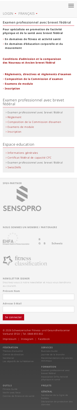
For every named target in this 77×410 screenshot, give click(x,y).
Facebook (44, 339)
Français (27, 13)
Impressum (9, 339)
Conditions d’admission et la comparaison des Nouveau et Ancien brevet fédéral (32, 60)
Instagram (27, 339)
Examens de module (19, 83)
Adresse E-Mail (12, 303)
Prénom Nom (11, 291)
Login (9, 13)
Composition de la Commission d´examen (34, 79)
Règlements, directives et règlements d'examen (38, 74)
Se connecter (13, 317)
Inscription (12, 88)
